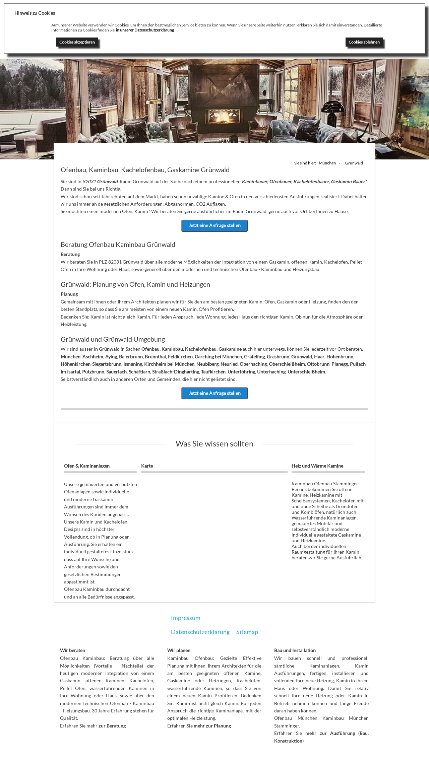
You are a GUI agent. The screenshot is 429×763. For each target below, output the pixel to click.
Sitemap (247, 631)
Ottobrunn (318, 364)
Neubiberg (207, 364)
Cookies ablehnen (364, 42)
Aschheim (92, 356)
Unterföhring (241, 371)
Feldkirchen (180, 356)
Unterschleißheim (306, 371)
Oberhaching (253, 364)
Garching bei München (218, 356)
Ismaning (132, 364)
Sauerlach (116, 371)
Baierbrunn (131, 356)
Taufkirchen (213, 371)
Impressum (185, 617)
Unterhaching (271, 371)
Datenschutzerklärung (200, 631)
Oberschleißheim (287, 364)
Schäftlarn (139, 371)
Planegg (339, 364)
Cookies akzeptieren (77, 42)
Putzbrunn (93, 371)
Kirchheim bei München (169, 364)
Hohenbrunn (339, 356)
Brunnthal (155, 356)
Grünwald (301, 356)
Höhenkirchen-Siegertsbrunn (91, 364)
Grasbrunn (278, 356)
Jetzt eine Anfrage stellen (215, 225)
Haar (319, 356)
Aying (111, 356)
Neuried (229, 364)
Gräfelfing (254, 356)
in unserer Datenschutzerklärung (145, 29)
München (70, 356)
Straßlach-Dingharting (175, 371)
